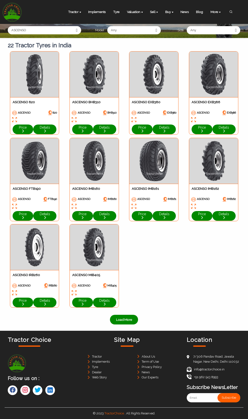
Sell (154, 12)
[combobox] (44, 30)
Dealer (97, 372)
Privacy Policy (152, 367)
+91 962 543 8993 (202, 377)
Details (45, 129)
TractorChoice (114, 413)
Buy (169, 12)
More (215, 12)
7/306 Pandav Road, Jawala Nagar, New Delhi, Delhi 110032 (216, 359)
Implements (97, 12)
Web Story (99, 377)
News (184, 12)
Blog (199, 12)
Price (23, 129)
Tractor (75, 12)
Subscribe (229, 397)
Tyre (116, 12)
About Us (148, 356)
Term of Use (150, 361)
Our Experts (150, 377)
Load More (124, 320)
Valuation (135, 12)
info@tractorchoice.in (206, 369)
